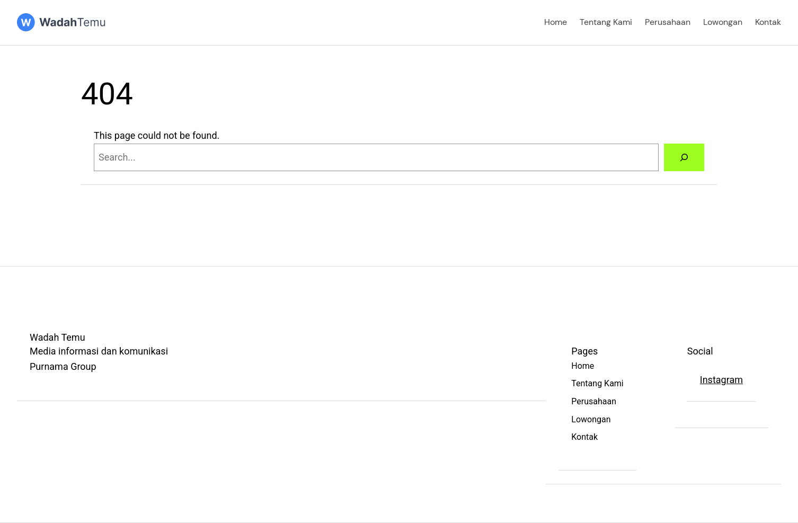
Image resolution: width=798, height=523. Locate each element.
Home (555, 22)
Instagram (721, 379)
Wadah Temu (57, 337)
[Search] (684, 157)
